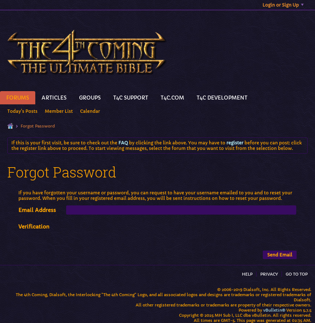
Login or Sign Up (283, 5)
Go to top (297, 274)
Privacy (269, 274)
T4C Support (130, 97)
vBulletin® (274, 310)
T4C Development (222, 97)
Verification (33, 226)
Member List (59, 111)
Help (247, 274)
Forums (17, 97)
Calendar (90, 111)
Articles (54, 97)
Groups (90, 97)
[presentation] (122, 236)
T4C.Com (172, 97)
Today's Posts (22, 111)
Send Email (279, 255)
